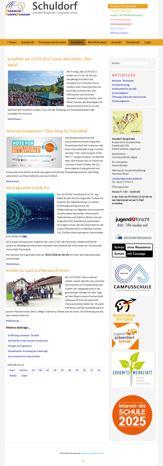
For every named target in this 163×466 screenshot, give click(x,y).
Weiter (13, 375)
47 (62, 370)
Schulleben (77, 42)
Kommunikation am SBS (124, 88)
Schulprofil (27, 42)
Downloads (133, 42)
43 (33, 370)
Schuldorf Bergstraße (123, 6)
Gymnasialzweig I (120, 19)
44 (40, 370)
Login (148, 42)
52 (99, 370)
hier (25, 236)
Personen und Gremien (52, 42)
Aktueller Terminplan (123, 80)
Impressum (86, 453)
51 (91, 370)
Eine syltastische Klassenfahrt (24, 356)
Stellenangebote (120, 101)
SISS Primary (117, 28)
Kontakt (116, 42)
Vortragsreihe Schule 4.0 (27, 187)
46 (55, 370)
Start (12, 370)
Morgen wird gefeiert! (20, 345)
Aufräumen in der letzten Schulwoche (28, 340)
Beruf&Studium (97, 42)
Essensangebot (120, 92)
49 (77, 370)
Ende (24, 375)
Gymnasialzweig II (121, 24)
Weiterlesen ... (15, 118)
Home (13, 42)
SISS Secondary (119, 33)
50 (84, 370)
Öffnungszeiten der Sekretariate (129, 96)
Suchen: (116, 63)
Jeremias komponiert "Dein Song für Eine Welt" (47, 130)
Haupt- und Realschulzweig (126, 15)
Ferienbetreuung (121, 84)
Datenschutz (97, 453)
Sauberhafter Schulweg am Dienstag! (28, 350)
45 (47, 370)
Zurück (23, 370)
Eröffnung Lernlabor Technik (23, 335)
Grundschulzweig (120, 10)
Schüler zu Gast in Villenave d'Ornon (37, 270)
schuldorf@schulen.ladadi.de (127, 178)
